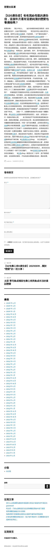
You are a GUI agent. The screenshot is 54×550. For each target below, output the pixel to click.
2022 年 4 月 (11, 433)
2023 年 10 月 (11, 383)
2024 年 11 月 (11, 347)
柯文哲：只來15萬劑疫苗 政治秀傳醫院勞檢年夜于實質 (25, 508)
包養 (20, 34)
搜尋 (5, 483)
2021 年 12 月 (11, 439)
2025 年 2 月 (11, 339)
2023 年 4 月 (10, 400)
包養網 (8, 51)
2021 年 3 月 (10, 456)
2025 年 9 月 (11, 320)
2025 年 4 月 (11, 334)
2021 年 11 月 (11, 442)
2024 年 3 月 (10, 370)
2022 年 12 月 (11, 411)
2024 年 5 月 (11, 364)
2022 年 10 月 (11, 417)
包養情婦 (37, 37)
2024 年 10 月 (11, 350)
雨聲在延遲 (10, 7)
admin (9, 161)
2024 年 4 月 (11, 367)
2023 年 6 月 (11, 395)
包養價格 (14, 142)
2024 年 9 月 (11, 353)
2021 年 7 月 (10, 453)
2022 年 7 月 (10, 425)
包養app (26, 137)
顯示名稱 (7, 212)
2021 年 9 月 (10, 447)
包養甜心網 (31, 70)
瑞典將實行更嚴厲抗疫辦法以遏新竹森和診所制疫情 (24, 514)
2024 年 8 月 (11, 356)
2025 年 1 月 (10, 342)
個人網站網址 (8, 232)
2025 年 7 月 (10, 325)
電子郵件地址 (9, 222)
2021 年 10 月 (11, 444)
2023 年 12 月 (11, 378)
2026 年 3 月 (11, 306)
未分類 (8, 471)
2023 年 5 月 (10, 397)
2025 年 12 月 (11, 314)
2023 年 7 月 (10, 392)
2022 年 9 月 (11, 420)
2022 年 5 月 (11, 431)
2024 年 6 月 (11, 361)
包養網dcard (25, 139)
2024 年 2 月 (11, 372)
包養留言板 (37, 150)
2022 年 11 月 (11, 414)
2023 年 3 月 (10, 403)
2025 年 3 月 (10, 336)
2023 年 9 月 (11, 386)
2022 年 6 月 (11, 428)
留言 (6, 182)
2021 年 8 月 (10, 450)
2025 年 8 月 (11, 322)
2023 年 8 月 (10, 389)
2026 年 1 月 (10, 311)
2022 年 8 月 (11, 422)
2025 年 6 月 (11, 328)
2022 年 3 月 (10, 436)
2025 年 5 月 (11, 331)
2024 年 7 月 (10, 359)
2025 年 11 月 (11, 317)
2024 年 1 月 (10, 375)
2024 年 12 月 (11, 345)
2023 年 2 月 (10, 406)
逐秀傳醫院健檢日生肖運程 (15, 511)
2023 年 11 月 (11, 381)
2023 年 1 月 (10, 408)
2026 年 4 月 (11, 303)
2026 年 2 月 (11, 309)
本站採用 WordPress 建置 (20, 546)
